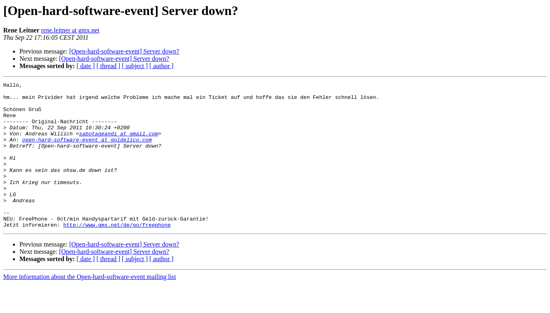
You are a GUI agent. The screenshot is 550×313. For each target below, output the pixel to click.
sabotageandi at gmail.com (118, 144)
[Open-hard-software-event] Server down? (124, 51)
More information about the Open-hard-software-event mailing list (89, 305)
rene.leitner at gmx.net (70, 30)
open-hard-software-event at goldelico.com (87, 151)
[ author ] (161, 65)
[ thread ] (108, 65)
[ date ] (86, 65)
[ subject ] (135, 65)
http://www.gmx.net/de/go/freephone (117, 253)
